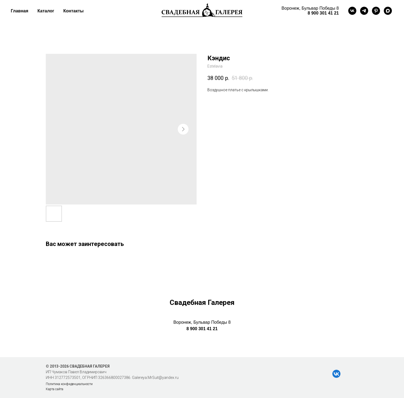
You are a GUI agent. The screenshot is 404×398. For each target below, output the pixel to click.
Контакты (73, 11)
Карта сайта (54, 389)
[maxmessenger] (388, 11)
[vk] (352, 11)
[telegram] (364, 11)
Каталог (45, 11)
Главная (19, 11)
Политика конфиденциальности (69, 384)
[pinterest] (376, 11)
